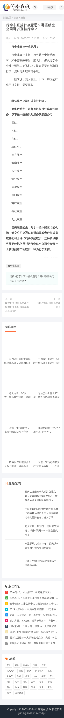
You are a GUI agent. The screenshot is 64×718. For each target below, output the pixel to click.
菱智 (21, 670)
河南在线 (43, 709)
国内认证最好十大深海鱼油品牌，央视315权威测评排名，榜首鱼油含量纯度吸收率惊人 (41, 496)
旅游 (17, 687)
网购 (17, 665)
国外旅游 (19, 692)
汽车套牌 (39, 670)
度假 (25, 687)
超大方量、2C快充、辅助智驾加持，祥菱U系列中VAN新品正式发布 (42, 530)
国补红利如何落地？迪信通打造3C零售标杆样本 (35, 631)
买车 (43, 676)
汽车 (43, 665)
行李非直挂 (13, 265)
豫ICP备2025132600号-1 (32, 713)
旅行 (9, 692)
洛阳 (25, 681)
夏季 (50, 687)
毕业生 (26, 665)
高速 (50, 670)
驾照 (35, 665)
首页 (16, 17)
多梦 (27, 676)
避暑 (33, 687)
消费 (22, 17)
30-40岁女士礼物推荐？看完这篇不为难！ (32, 592)
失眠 (19, 676)
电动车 (10, 676)
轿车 (41, 681)
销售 (9, 681)
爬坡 (9, 687)
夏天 (41, 687)
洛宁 (17, 681)
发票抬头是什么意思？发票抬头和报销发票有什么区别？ (17, 307)
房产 (29, 670)
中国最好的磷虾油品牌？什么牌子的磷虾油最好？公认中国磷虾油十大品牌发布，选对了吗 (41, 513)
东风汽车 (11, 670)
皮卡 (33, 681)
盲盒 (9, 665)
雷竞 (50, 681)
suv (35, 676)
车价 (52, 676)
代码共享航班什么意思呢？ (49, 304)
